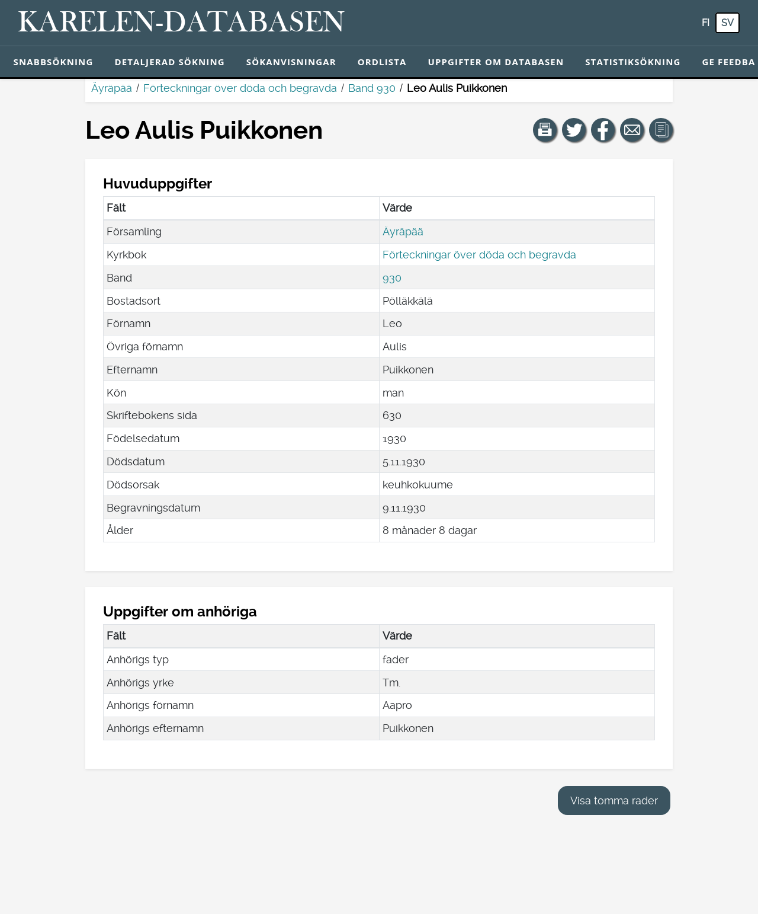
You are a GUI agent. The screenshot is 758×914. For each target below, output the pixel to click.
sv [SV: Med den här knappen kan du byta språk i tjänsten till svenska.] (727, 22)
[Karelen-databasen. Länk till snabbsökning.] (181, 23)
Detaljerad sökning (169, 62)
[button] (545, 130)
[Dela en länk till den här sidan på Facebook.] (603, 130)
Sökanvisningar (291, 62)
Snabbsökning (54, 62)
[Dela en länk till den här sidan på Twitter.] (574, 130)
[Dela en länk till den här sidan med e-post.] (632, 130)
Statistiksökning (632, 62)
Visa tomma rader (614, 800)
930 (392, 277)
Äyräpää (111, 88)
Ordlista (382, 62)
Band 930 (372, 88)
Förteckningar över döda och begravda (240, 88)
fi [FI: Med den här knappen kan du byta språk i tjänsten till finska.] (705, 22)
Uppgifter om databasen (496, 62)
